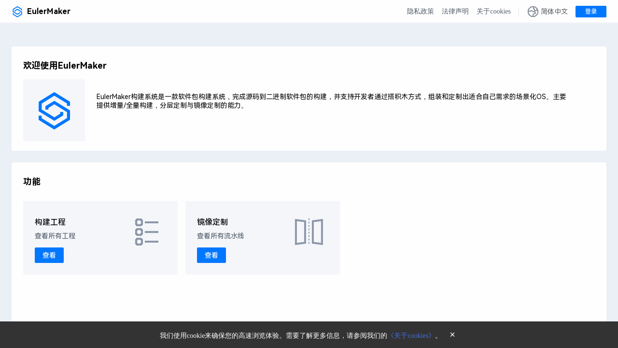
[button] (547, 11)
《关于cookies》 (411, 335)
